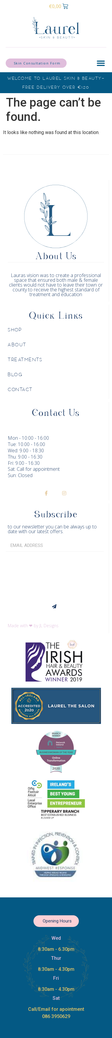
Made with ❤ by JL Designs (33, 625)
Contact (20, 389)
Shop (15, 330)
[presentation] (30, 576)
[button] (100, 63)
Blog (15, 374)
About (17, 344)
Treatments (25, 359)
